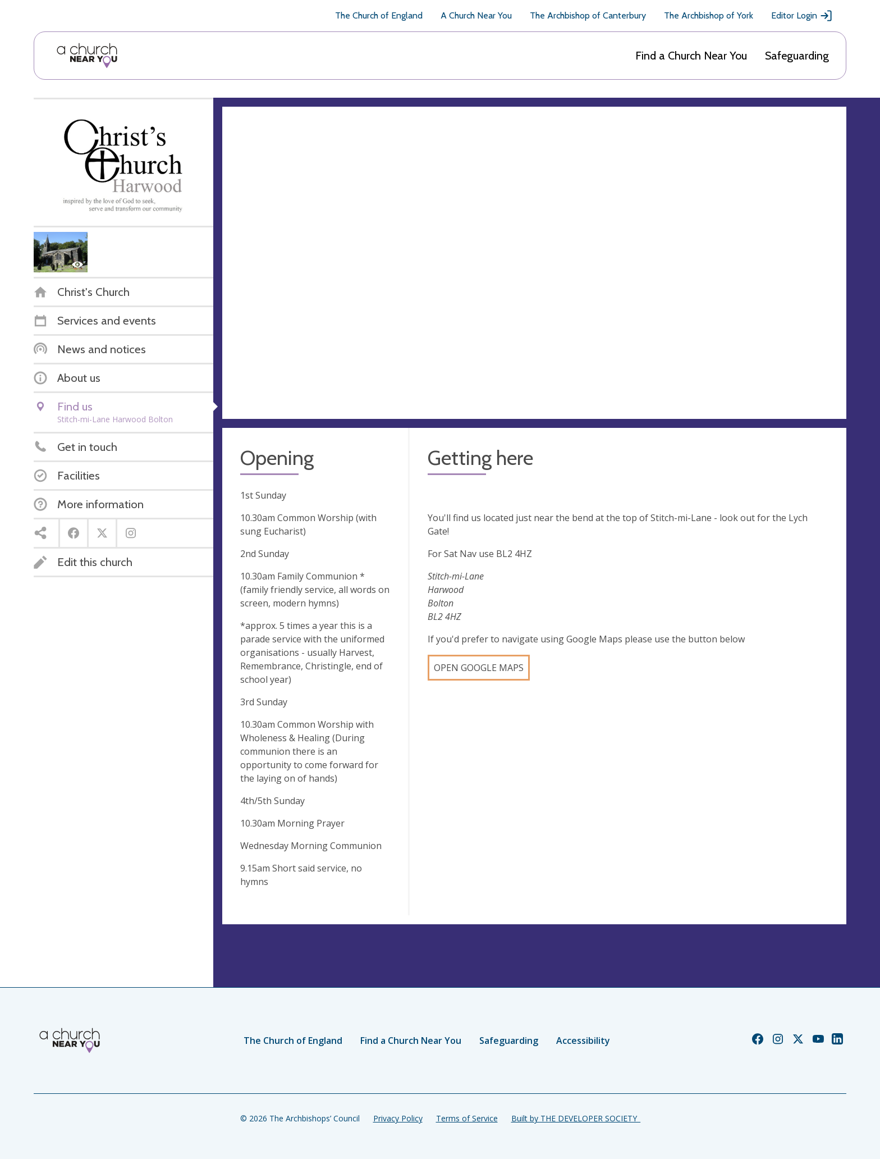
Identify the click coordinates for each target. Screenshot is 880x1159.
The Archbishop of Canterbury (588, 15)
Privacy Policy (398, 1118)
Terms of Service (467, 1118)
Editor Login (802, 15)
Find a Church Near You (691, 55)
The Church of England (379, 15)
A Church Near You (476, 15)
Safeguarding (797, 55)
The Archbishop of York (708, 15)
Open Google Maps (479, 667)
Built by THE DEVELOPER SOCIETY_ (575, 1118)
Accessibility (583, 1040)
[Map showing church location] (534, 263)
